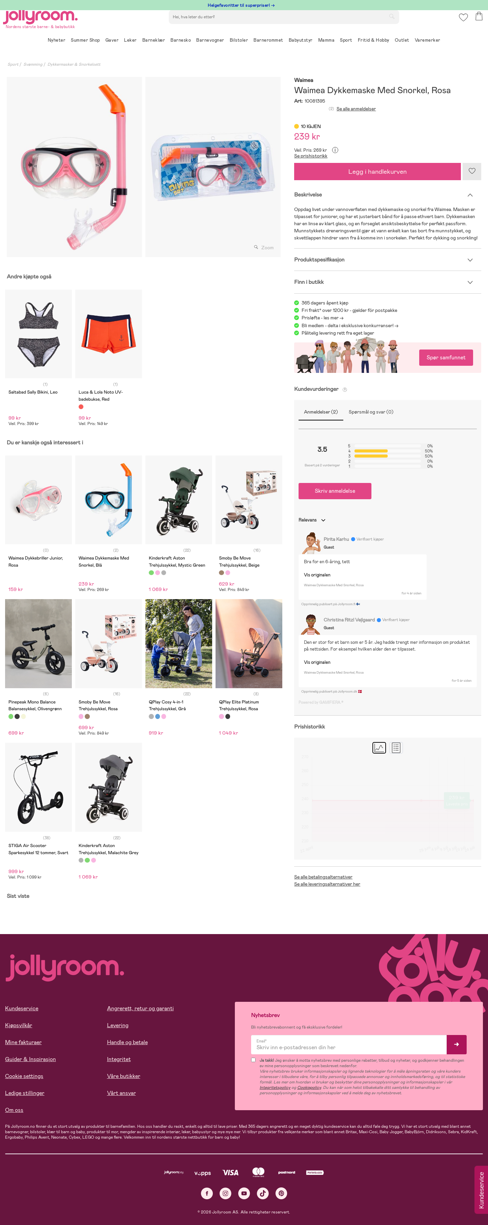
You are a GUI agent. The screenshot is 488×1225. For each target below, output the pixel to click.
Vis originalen (317, 575)
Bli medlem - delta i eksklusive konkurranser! (347, 325)
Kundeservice (21, 1008)
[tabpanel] (74, 167)
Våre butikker (123, 1076)
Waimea (303, 80)
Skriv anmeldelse (335, 490)
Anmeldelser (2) (321, 412)
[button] (461, 25)
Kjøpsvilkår (18, 1025)
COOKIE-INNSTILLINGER (130, 1202)
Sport (12, 64)
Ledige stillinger (24, 1093)
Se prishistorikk (310, 156)
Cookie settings (24, 1076)
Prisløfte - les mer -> (323, 318)
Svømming (32, 64)
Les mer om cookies (36, 1181)
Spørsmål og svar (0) (371, 412)
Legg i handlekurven (377, 171)
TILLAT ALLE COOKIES (52, 1202)
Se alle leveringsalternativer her (327, 884)
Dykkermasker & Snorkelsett (73, 64)
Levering (117, 1025)
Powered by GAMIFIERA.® (321, 702)
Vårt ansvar (121, 1093)
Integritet (119, 1059)
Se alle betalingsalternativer (323, 877)
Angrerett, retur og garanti (140, 1008)
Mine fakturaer (23, 1042)
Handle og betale (127, 1042)
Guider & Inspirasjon (30, 1059)
